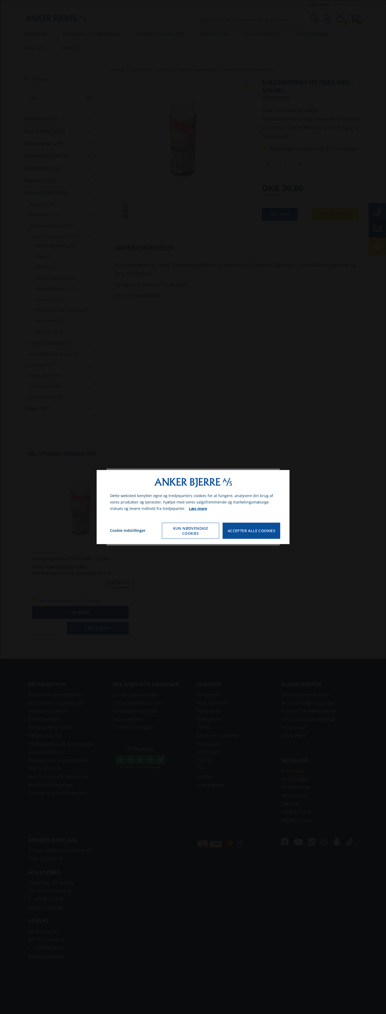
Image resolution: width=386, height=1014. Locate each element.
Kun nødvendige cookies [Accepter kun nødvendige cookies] (190, 530)
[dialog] (193, 507)
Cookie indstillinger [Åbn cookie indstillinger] (128, 530)
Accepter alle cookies (251, 530)
